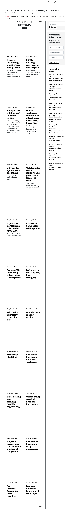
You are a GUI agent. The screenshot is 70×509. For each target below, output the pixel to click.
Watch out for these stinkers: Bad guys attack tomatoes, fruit (33, 174)
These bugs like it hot (12, 355)
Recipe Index (14, 16)
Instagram (53, 16)
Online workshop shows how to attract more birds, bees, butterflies (33, 116)
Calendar (32, 16)
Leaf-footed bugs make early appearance (32, 445)
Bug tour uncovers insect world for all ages (32, 490)
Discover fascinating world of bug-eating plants (14, 64)
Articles (7, 16)
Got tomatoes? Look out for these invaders (13, 491)
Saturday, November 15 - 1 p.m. (55, 117)
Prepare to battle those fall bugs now (33, 226)
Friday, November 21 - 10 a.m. (56, 147)
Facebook (45, 16)
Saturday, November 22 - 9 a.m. (55, 157)
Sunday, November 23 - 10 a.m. (56, 166)
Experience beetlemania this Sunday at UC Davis (13, 227)
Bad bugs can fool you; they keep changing (33, 274)
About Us (61, 16)
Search (53, 27)
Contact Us (9, 18)
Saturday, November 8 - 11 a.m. (56, 96)
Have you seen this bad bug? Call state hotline (14, 114)
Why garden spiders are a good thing (13, 170)
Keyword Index (24, 16)
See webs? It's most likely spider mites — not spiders (14, 274)
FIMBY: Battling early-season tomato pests (32, 64)
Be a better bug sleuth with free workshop (31, 358)
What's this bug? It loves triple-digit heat (13, 316)
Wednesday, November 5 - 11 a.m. (56, 77)
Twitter (39, 16)
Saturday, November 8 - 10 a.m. (56, 87)
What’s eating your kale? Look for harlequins (33, 400)
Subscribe (53, 62)
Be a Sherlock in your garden (33, 315)
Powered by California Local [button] (55, 2)
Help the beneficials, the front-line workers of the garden (14, 446)
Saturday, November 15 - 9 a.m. (55, 106)
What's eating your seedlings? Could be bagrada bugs (14, 401)
